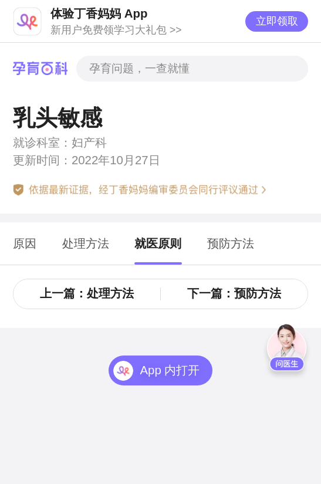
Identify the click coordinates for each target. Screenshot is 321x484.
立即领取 (277, 21)
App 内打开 (170, 370)
